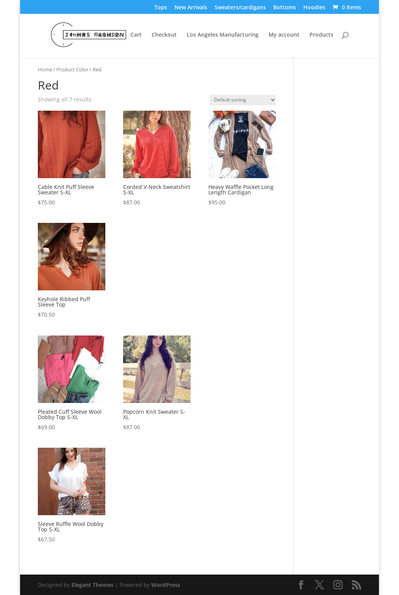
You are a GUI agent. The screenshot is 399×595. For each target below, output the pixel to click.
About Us (108, 35)
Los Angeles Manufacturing (223, 35)
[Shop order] (243, 100)
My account (284, 35)
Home (78, 35)
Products (321, 35)
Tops (160, 8)
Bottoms (284, 8)
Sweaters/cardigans (240, 8)
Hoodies (314, 8)
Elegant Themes (92, 584)
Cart (136, 35)
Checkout (164, 35)
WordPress (165, 584)
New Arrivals (190, 8)
